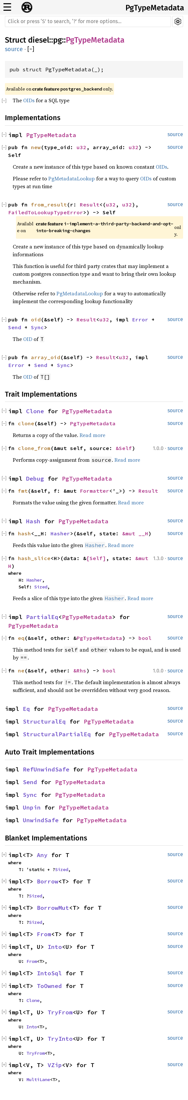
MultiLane (38, 1079)
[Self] (96, 558)
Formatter (94, 490)
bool (145, 638)
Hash (33, 521)
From (44, 934)
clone (26, 423)
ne (21, 670)
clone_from (34, 448)
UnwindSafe (41, 820)
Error (140, 319)
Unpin (32, 807)
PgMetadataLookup (71, 178)
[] (30, 49)
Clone (35, 411)
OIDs (29, 100)
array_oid (45, 357)
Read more (92, 435)
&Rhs (79, 670)
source (14, 49)
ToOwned (49, 986)
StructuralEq (44, 721)
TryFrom (60, 1012)
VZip (55, 1065)
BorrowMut (53, 907)
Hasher (60, 533)
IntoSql (49, 973)
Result (89, 204)
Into (55, 947)
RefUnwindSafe (46, 769)
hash (24, 533)
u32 (81, 147)
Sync (37, 327)
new (36, 147)
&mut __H (135, 533)
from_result (49, 204)
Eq (26, 708)
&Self (124, 448)
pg (57, 40)
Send (14, 327)
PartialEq (42, 617)
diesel (38, 40)
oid (36, 319)
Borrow (47, 881)
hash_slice (34, 558)
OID (27, 339)
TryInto (60, 1038)
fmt (23, 490)
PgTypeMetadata (154, 7)
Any (42, 855)
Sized (40, 587)
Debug (35, 478)
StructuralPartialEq (57, 734)
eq (21, 638)
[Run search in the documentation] (88, 21)
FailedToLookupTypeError (45, 212)
